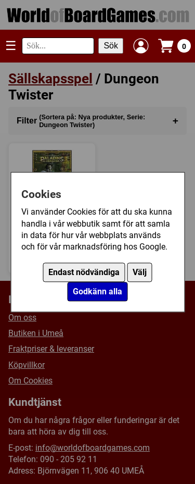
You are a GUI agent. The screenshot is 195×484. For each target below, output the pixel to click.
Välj (140, 272)
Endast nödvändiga (84, 272)
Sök (110, 45)
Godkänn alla (97, 291)
